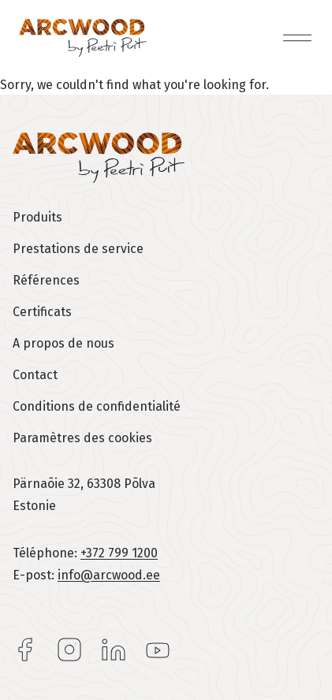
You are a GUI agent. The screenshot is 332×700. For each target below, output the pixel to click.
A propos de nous (63, 343)
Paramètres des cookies (82, 437)
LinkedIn (113, 649)
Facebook (25, 649)
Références (46, 280)
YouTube (157, 649)
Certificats (42, 311)
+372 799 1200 (119, 552)
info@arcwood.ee (109, 575)
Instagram (69, 649)
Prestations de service (78, 248)
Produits (37, 217)
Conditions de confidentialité (97, 406)
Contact (35, 374)
